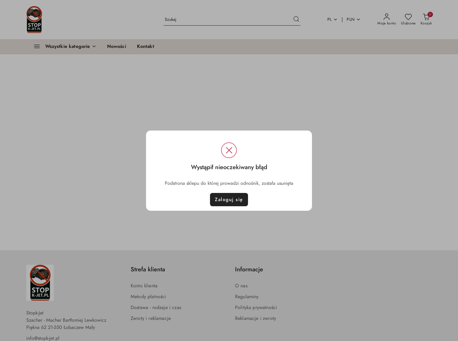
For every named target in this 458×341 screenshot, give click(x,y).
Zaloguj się (229, 199)
